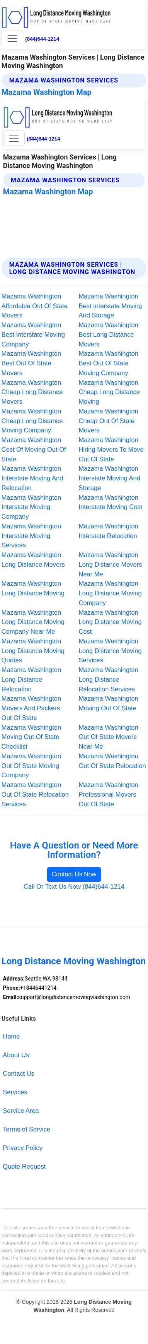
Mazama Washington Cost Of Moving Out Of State (34, 449)
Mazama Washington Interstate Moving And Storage (109, 478)
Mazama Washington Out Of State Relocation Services (35, 794)
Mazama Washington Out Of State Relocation (112, 761)
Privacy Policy (23, 1147)
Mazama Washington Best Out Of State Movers (31, 363)
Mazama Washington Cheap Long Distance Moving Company (32, 421)
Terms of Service (26, 1129)
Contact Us (18, 1073)
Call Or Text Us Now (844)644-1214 (74, 886)
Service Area (21, 1110)
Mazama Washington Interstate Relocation (108, 531)
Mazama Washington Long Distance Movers (33, 559)
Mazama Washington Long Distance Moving (33, 588)
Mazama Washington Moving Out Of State (108, 703)
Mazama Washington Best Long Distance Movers (108, 334)
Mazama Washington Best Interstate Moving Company (33, 334)
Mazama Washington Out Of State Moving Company (31, 766)
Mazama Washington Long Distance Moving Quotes (33, 651)
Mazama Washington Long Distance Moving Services (110, 651)
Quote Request (24, 1166)
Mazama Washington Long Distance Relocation (31, 679)
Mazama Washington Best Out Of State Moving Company (108, 363)
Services (15, 1092)
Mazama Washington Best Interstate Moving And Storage (110, 306)
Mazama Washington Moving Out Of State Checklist (31, 737)
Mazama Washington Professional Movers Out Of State (108, 794)
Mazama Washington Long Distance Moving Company (110, 593)
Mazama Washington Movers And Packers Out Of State (31, 708)
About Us (16, 1054)
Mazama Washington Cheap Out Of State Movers (108, 421)
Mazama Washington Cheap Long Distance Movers (32, 392)
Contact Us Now (74, 874)
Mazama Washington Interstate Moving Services (31, 536)
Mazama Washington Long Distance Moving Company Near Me (33, 622)
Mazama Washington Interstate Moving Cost (111, 502)
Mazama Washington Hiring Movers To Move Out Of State (111, 449)
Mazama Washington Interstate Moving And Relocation (32, 478)
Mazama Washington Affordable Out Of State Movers (35, 306)
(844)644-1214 (42, 39)
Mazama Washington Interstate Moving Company (31, 507)
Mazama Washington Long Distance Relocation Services (108, 679)
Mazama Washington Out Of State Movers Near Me (108, 737)
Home (11, 1036)
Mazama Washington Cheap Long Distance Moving (109, 392)
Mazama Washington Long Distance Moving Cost (110, 622)
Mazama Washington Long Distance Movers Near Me (110, 564)
